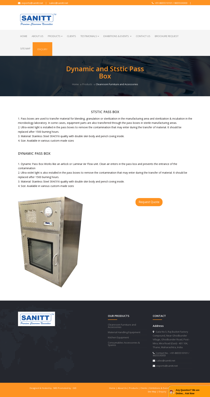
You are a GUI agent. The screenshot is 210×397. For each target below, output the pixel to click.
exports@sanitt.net (30, 3)
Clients (71, 36)
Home (23, 36)
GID (74, 388)
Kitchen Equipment (118, 337)
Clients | (144, 388)
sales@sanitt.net (58, 3)
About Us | (123, 388)
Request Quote (149, 202)
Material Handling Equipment (124, 332)
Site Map (25, 48)
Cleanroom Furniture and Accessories (122, 326)
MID (55, 388)
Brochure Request (166, 36)
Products (55, 36)
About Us (37, 36)
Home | (113, 388)
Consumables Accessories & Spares (124, 344)
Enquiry (42, 49)
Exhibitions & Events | (160, 388)
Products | (134, 388)
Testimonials (89, 36)
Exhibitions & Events (117, 36)
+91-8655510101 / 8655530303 (169, 3)
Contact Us (143, 36)
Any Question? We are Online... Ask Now (187, 392)
